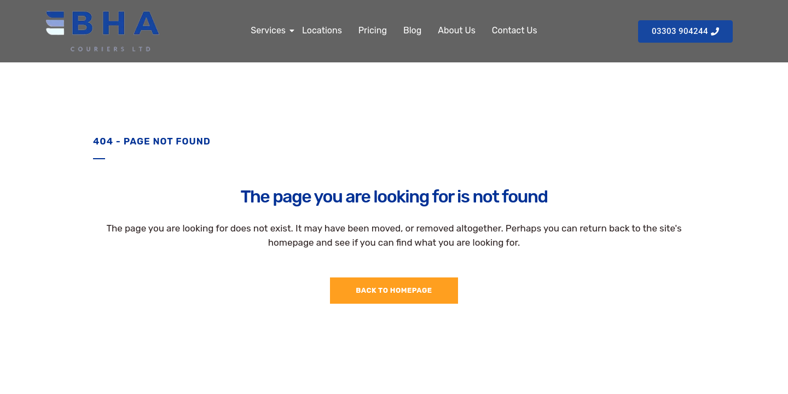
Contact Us (514, 30)
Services (269, 30)
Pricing (372, 30)
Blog (412, 30)
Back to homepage (394, 290)
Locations (322, 30)
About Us (457, 30)
